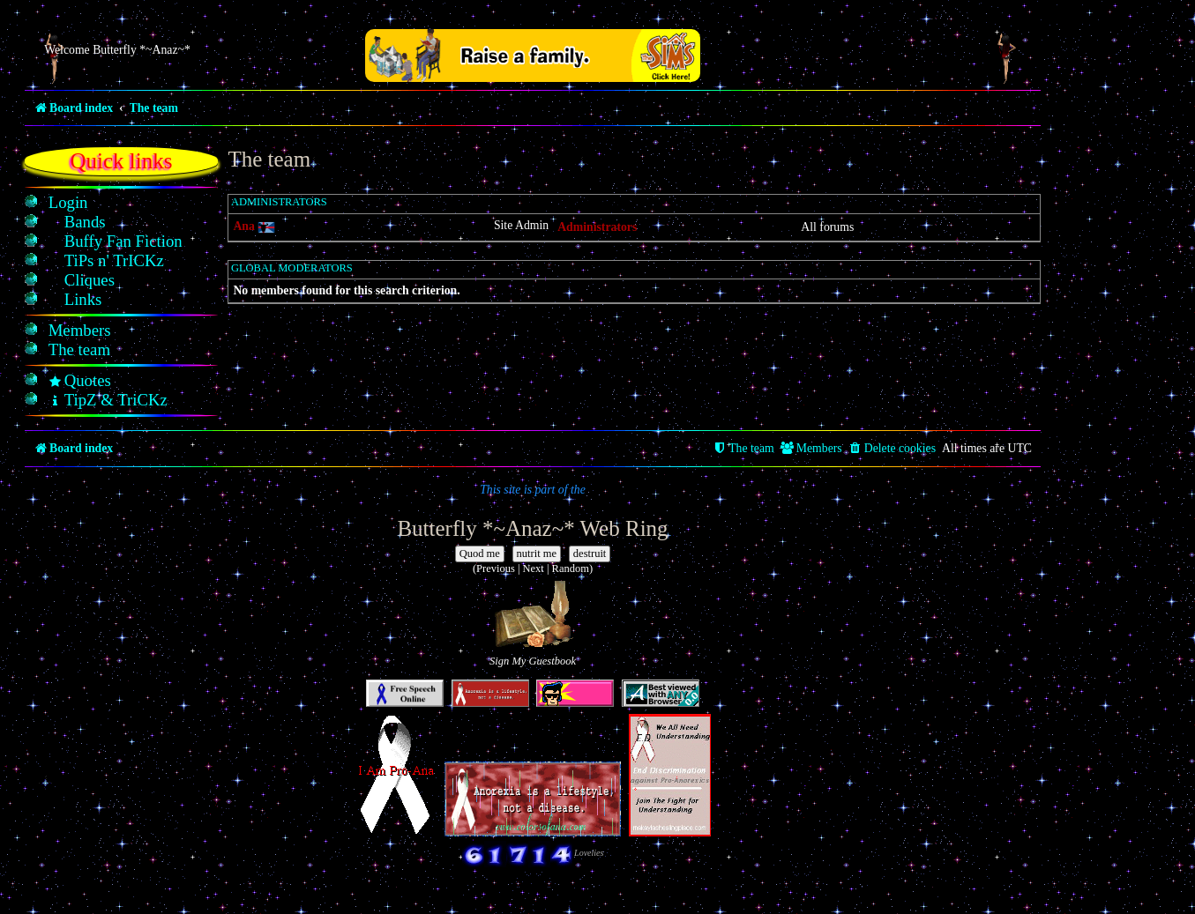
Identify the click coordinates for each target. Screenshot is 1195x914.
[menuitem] (68, 202)
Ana (243, 226)
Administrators (279, 202)
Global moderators (292, 268)
